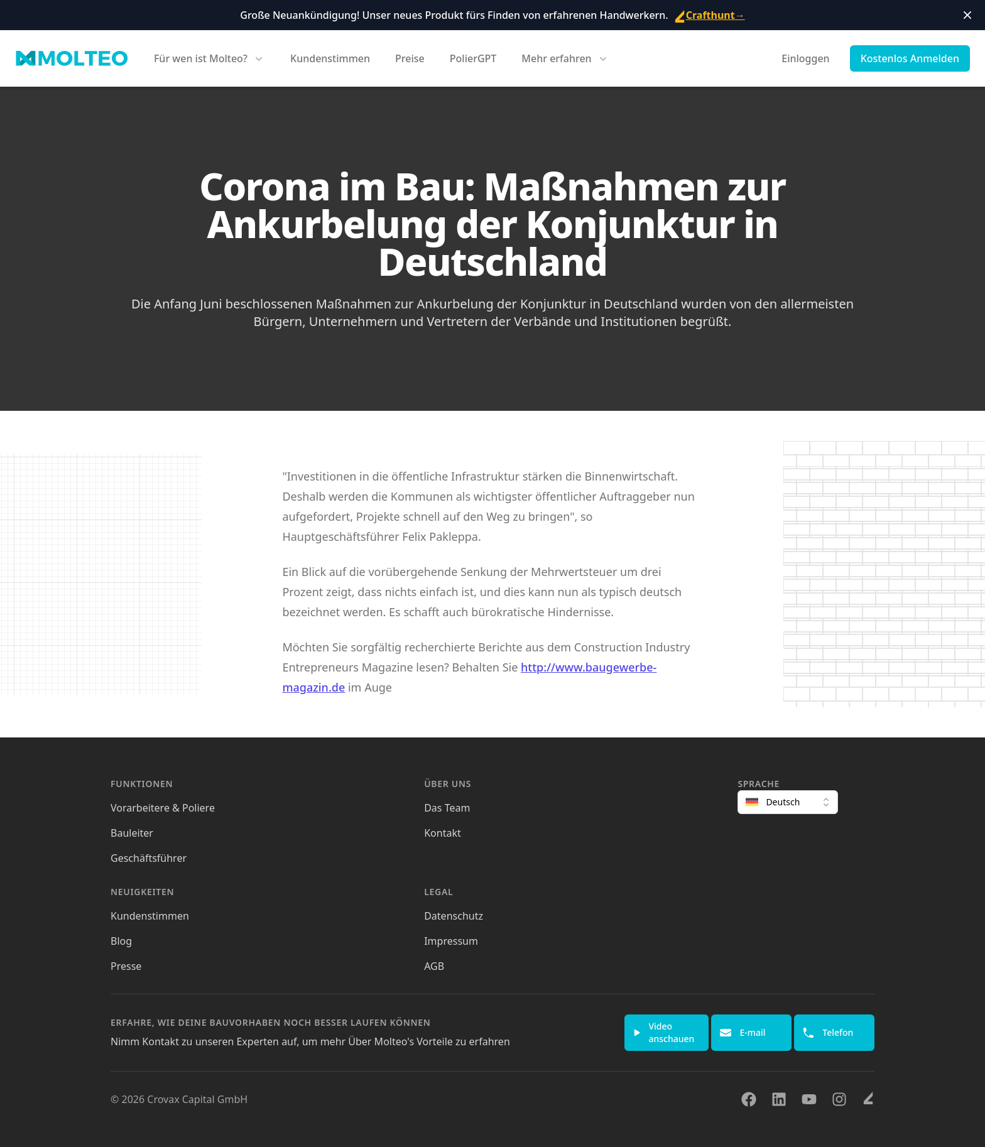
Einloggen (805, 58)
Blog (121, 941)
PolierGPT (473, 58)
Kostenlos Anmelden (910, 58)
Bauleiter (132, 833)
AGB (434, 966)
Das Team (447, 808)
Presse (126, 966)
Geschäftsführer (149, 858)
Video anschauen (664, 1032)
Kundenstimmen (330, 58)
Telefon (827, 1032)
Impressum (451, 941)
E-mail (742, 1032)
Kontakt (442, 833)
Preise (410, 58)
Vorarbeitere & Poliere (163, 808)
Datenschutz (453, 916)
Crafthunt (709, 15)
